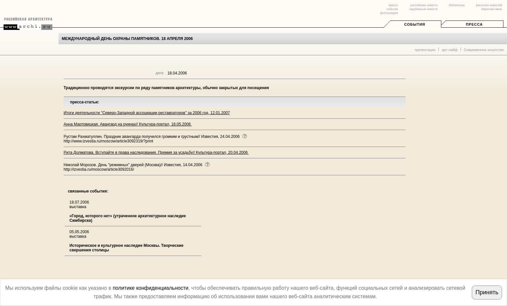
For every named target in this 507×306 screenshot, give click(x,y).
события (392, 9)
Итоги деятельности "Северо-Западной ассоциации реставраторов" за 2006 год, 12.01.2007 (147, 113)
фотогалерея (389, 13)
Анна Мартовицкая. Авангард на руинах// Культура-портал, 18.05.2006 (128, 124)
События (414, 24)
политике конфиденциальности (150, 288)
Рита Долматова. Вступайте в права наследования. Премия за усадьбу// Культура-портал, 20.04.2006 (156, 152)
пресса (393, 5)
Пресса (474, 24)
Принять (486, 292)
